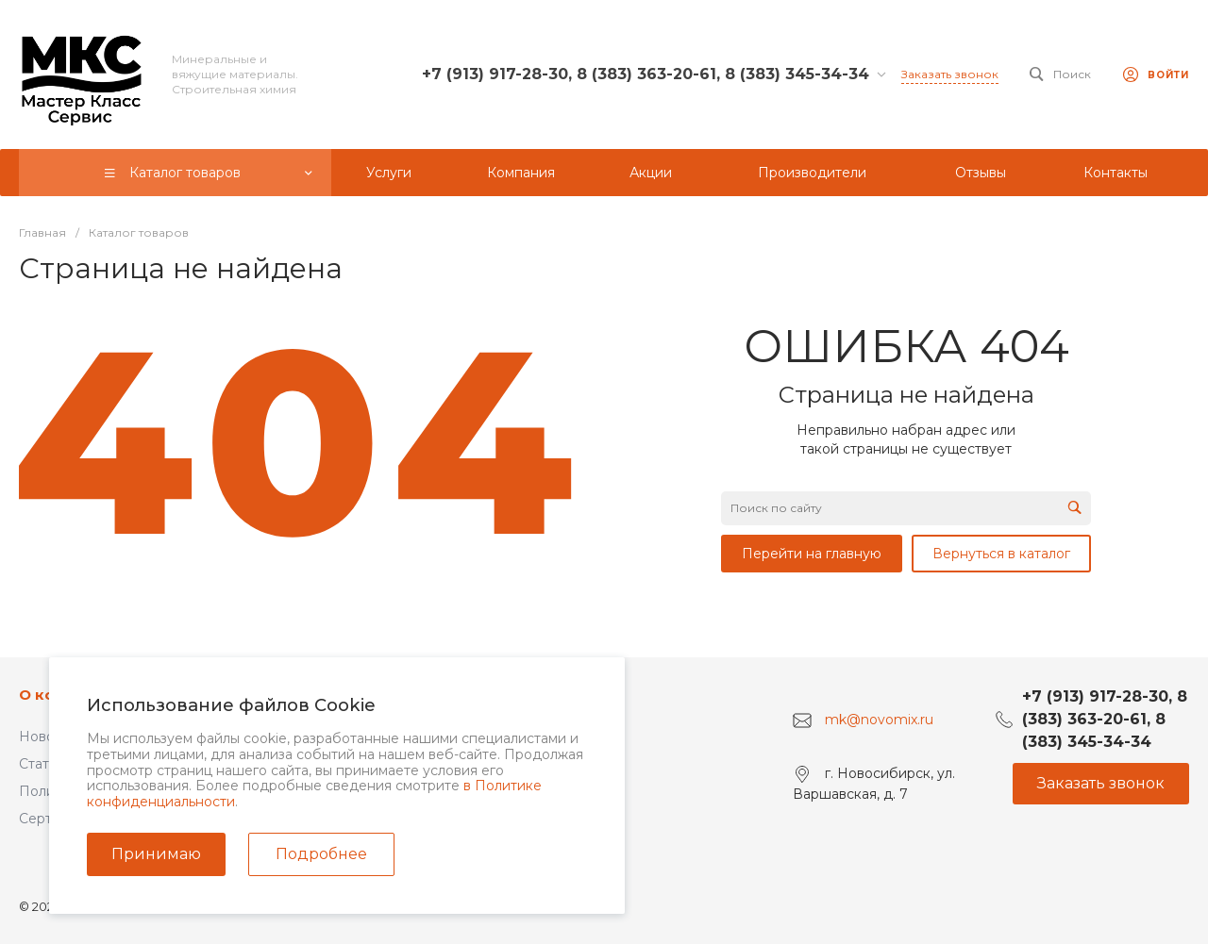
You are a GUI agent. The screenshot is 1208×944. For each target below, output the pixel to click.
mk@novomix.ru (879, 719)
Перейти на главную (811, 553)
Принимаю (156, 854)
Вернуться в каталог (1001, 553)
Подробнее (321, 854)
